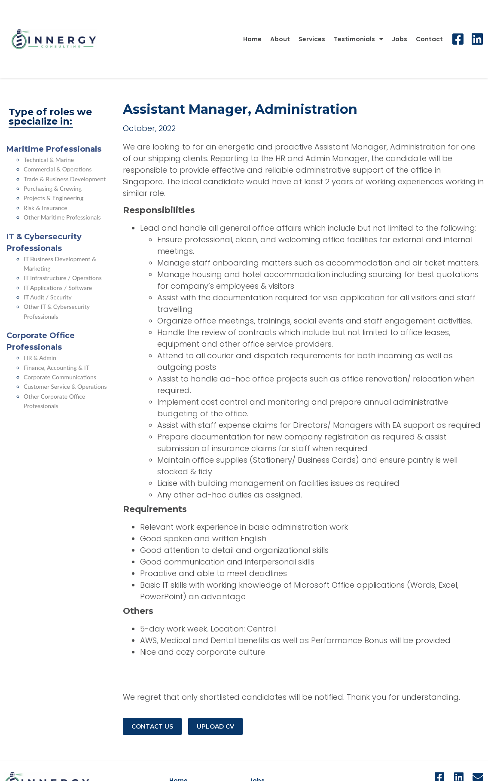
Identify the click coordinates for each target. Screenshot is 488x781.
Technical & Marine (49, 159)
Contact (429, 39)
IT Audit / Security (48, 297)
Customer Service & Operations (65, 386)
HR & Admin (40, 357)
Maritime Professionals (53, 149)
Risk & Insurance (45, 207)
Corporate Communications (60, 377)
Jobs (399, 39)
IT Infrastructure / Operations (63, 277)
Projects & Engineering (53, 197)
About (280, 39)
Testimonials (358, 39)
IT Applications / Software (58, 287)
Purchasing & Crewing (53, 188)
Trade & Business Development (65, 179)
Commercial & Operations (58, 169)
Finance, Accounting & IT (56, 367)
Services (312, 39)
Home (252, 39)
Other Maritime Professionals (62, 217)
